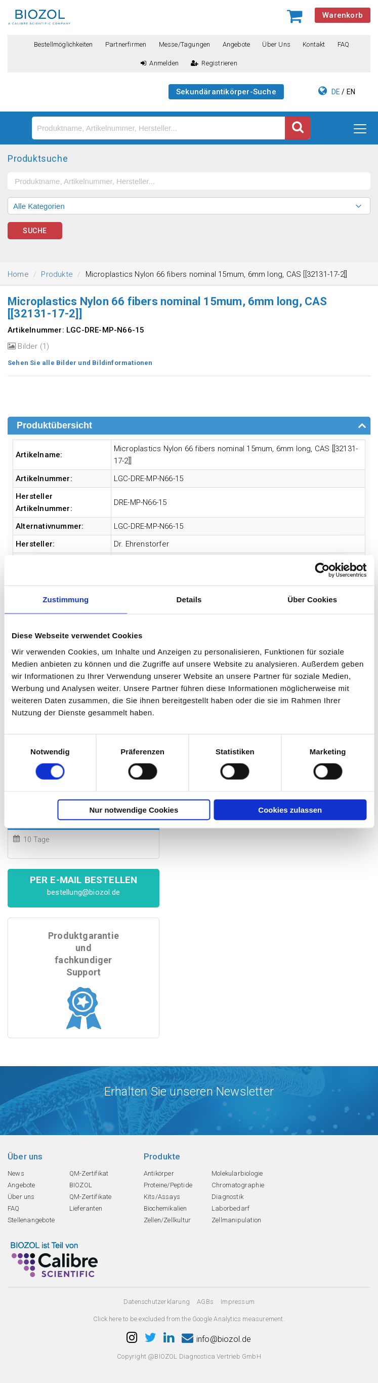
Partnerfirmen (126, 44)
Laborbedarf (230, 1208)
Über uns (276, 44)
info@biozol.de (216, 1339)
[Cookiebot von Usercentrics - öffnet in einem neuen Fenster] (322, 570)
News (16, 1173)
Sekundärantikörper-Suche (226, 91)
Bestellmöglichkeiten (63, 44)
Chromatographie (238, 1185)
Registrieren (214, 63)
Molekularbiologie (237, 1173)
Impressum (238, 1301)
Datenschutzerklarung (156, 1301)
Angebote (236, 44)
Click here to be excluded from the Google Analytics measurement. (189, 1319)
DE (335, 92)
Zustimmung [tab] (66, 599)
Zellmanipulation (236, 1220)
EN (351, 92)
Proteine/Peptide (168, 1185)
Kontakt (314, 44)
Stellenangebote (31, 1220)
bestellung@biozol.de (83, 892)
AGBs (205, 1301)
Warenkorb (342, 15)
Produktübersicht (54, 425)
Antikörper (159, 1173)
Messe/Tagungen (185, 44)
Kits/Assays (162, 1196)
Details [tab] (189, 599)
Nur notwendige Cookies (133, 809)
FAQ (344, 44)
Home (18, 274)
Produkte (57, 274)
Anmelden (160, 63)
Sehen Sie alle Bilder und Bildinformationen (80, 363)
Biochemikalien (165, 1208)
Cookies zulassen (290, 809)
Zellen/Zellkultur (167, 1220)
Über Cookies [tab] (312, 599)
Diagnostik (227, 1196)
